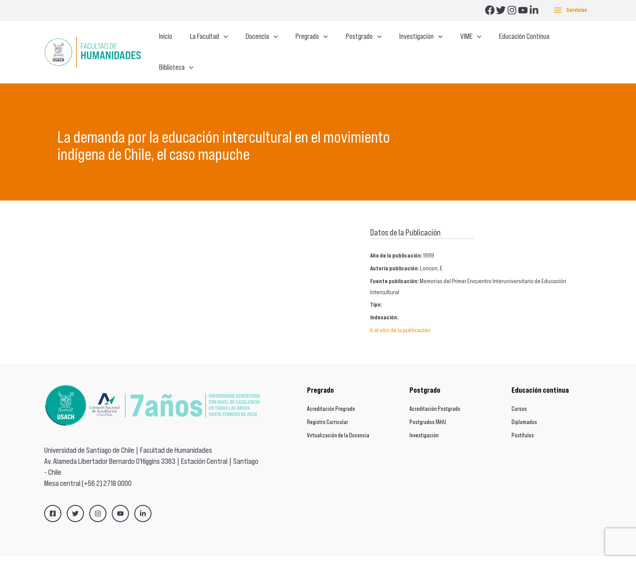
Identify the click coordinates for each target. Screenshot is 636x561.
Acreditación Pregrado (331, 392)
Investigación (424, 418)
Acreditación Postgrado (434, 392)
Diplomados (524, 405)
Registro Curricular (327, 405)
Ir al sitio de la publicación (400, 313)
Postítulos (522, 418)
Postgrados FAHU (427, 405)
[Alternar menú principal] (570, 10)
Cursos (519, 392)
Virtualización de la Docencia (338, 418)
